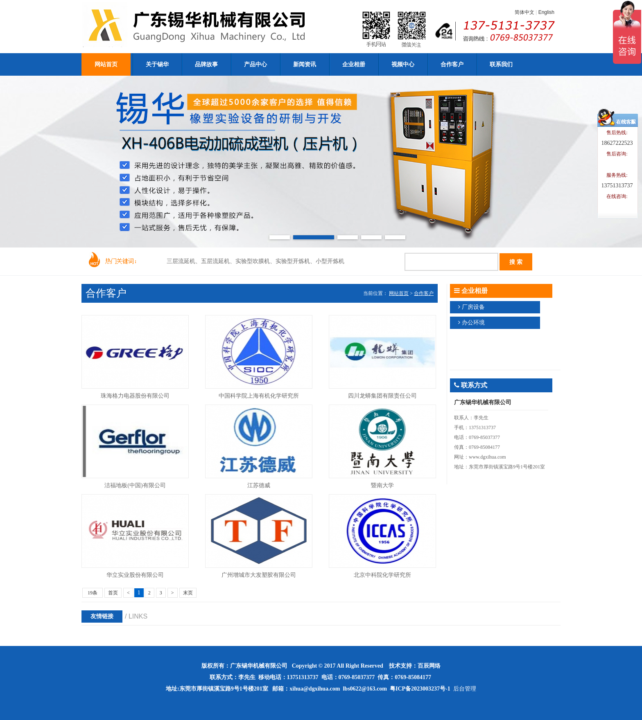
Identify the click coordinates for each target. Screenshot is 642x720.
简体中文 (524, 12)
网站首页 (399, 293)
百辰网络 (429, 666)
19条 (92, 593)
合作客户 (424, 293)
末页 (188, 593)
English (546, 12)
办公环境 (473, 323)
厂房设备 (473, 307)
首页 (113, 593)
